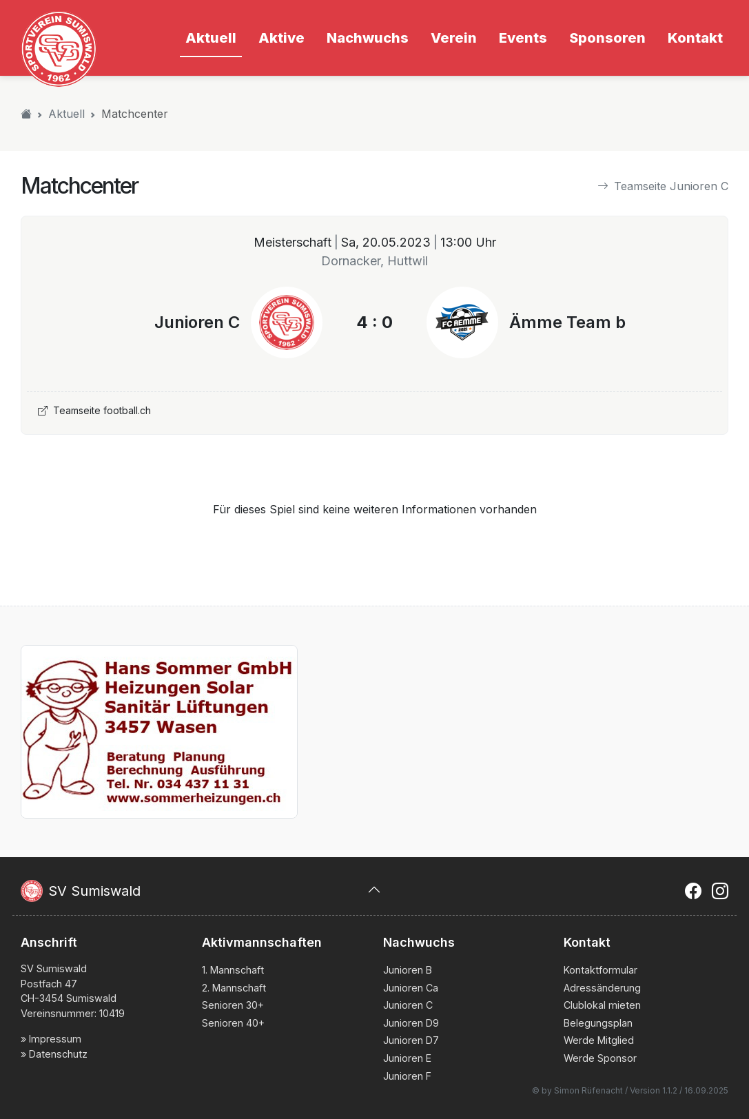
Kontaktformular (600, 970)
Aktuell (66, 114)
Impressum (55, 1039)
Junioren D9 (411, 1023)
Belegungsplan (598, 1023)
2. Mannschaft (234, 988)
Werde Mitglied (599, 1040)
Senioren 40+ (233, 1023)
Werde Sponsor (600, 1058)
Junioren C (408, 1005)
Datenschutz (58, 1054)
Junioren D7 (411, 1040)
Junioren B (407, 970)
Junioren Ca (410, 988)
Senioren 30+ (233, 1005)
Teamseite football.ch (94, 410)
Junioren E (407, 1058)
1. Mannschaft (233, 970)
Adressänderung (602, 988)
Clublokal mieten (602, 1005)
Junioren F (407, 1076)
